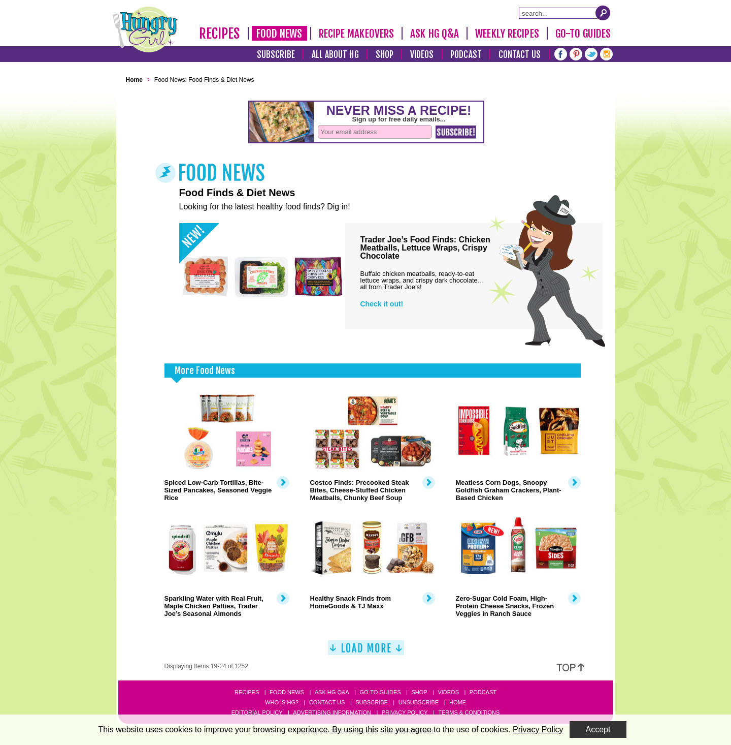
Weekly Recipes (507, 33)
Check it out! (382, 304)
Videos (422, 54)
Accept (598, 729)
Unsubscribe (418, 702)
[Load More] (366, 651)
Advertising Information (332, 712)
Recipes (219, 33)
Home (457, 702)
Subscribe (276, 54)
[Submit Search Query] (603, 12)
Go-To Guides (583, 33)
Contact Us (520, 54)
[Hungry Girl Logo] (145, 29)
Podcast (466, 54)
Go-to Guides (380, 692)
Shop (384, 54)
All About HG (335, 54)
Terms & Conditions (469, 712)
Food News (279, 33)
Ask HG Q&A (434, 33)
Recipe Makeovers (356, 33)
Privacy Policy (405, 712)
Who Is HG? (281, 702)
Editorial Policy (257, 712)
